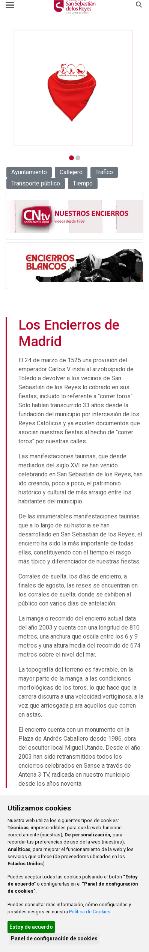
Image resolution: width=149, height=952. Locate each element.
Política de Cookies (89, 911)
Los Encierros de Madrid (68, 333)
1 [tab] (71, 157)
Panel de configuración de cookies (54, 938)
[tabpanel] (74, 88)
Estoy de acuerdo (31, 927)
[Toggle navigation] (10, 5)
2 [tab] (77, 157)
